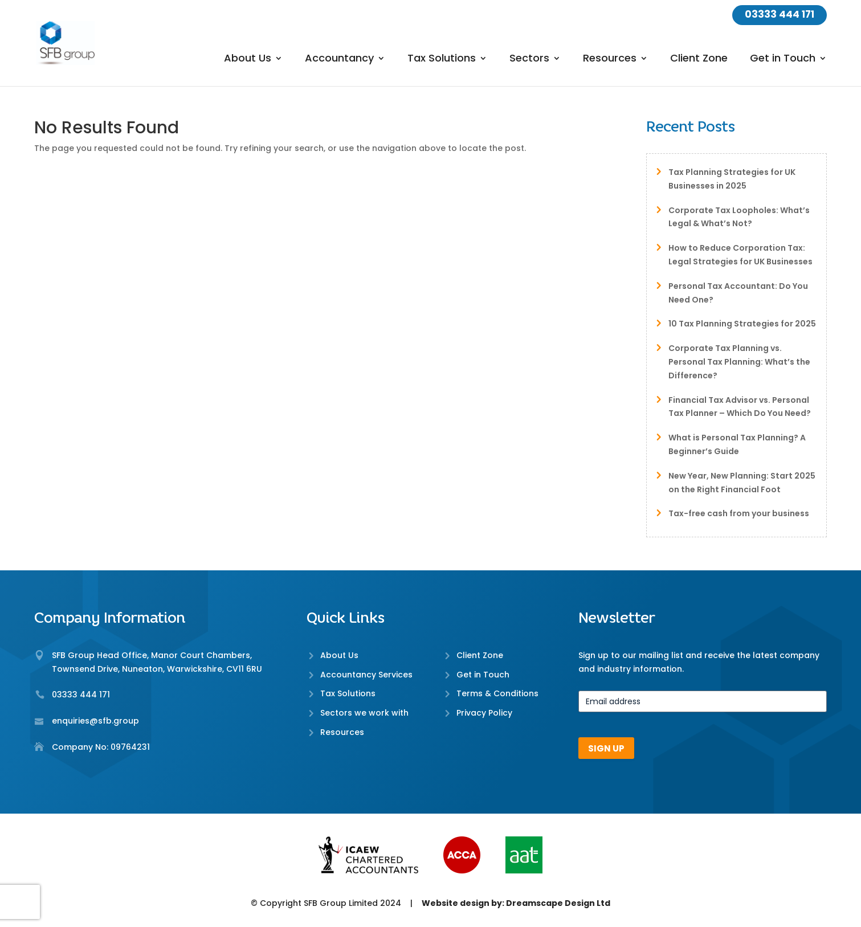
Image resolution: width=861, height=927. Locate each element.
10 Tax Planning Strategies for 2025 (742, 323)
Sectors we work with (364, 712)
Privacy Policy (484, 712)
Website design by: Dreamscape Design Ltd (516, 903)
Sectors (529, 59)
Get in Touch (782, 59)
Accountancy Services (366, 674)
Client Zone (699, 59)
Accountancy (339, 59)
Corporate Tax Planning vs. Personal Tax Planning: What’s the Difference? (739, 361)
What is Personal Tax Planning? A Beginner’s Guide (737, 444)
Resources (609, 59)
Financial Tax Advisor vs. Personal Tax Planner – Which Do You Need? (739, 406)
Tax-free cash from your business (738, 513)
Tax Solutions (441, 59)
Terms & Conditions (497, 693)
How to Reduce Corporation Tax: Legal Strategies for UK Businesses (740, 254)
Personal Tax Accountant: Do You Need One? (738, 292)
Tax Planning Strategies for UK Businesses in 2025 (731, 178)
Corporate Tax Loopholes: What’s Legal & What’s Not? (739, 217)
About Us (247, 59)
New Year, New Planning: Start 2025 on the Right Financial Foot (741, 482)
